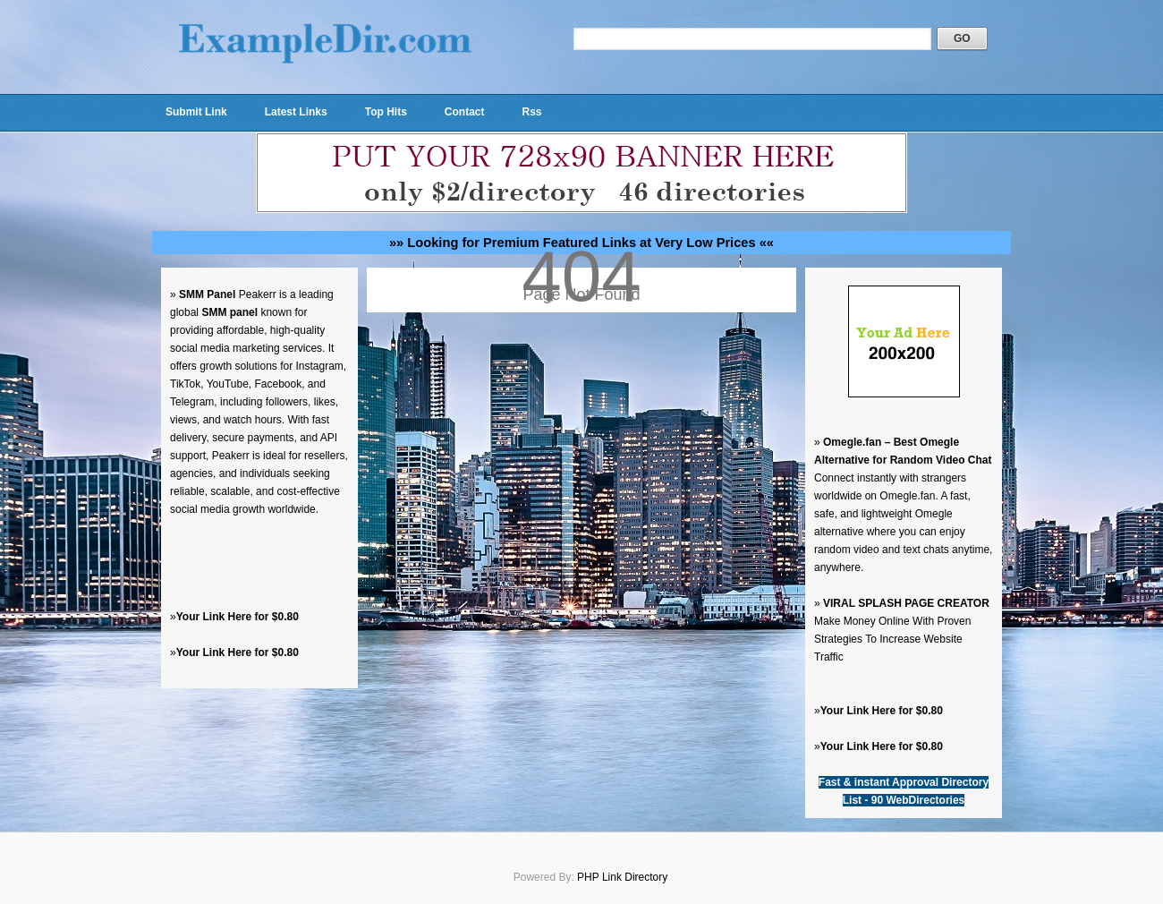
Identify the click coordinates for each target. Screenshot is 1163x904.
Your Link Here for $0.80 (237, 616)
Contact (465, 112)
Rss (531, 112)
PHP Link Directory (622, 877)
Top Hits (386, 112)
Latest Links (296, 112)
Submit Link (196, 112)
